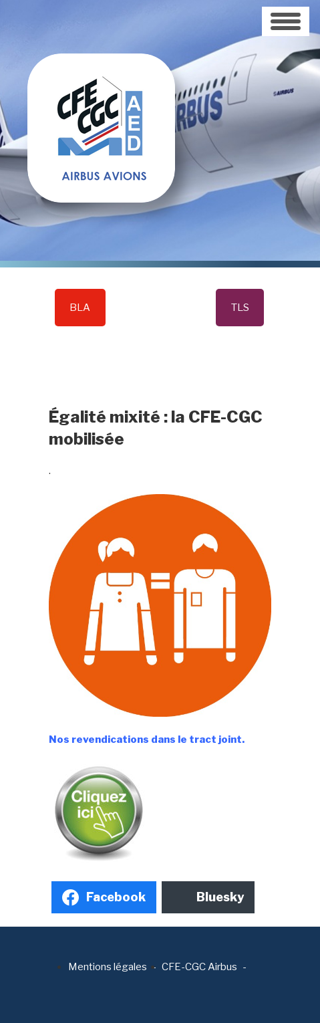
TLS (240, 308)
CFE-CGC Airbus (199, 967)
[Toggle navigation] (285, 21)
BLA (79, 308)
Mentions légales (107, 967)
